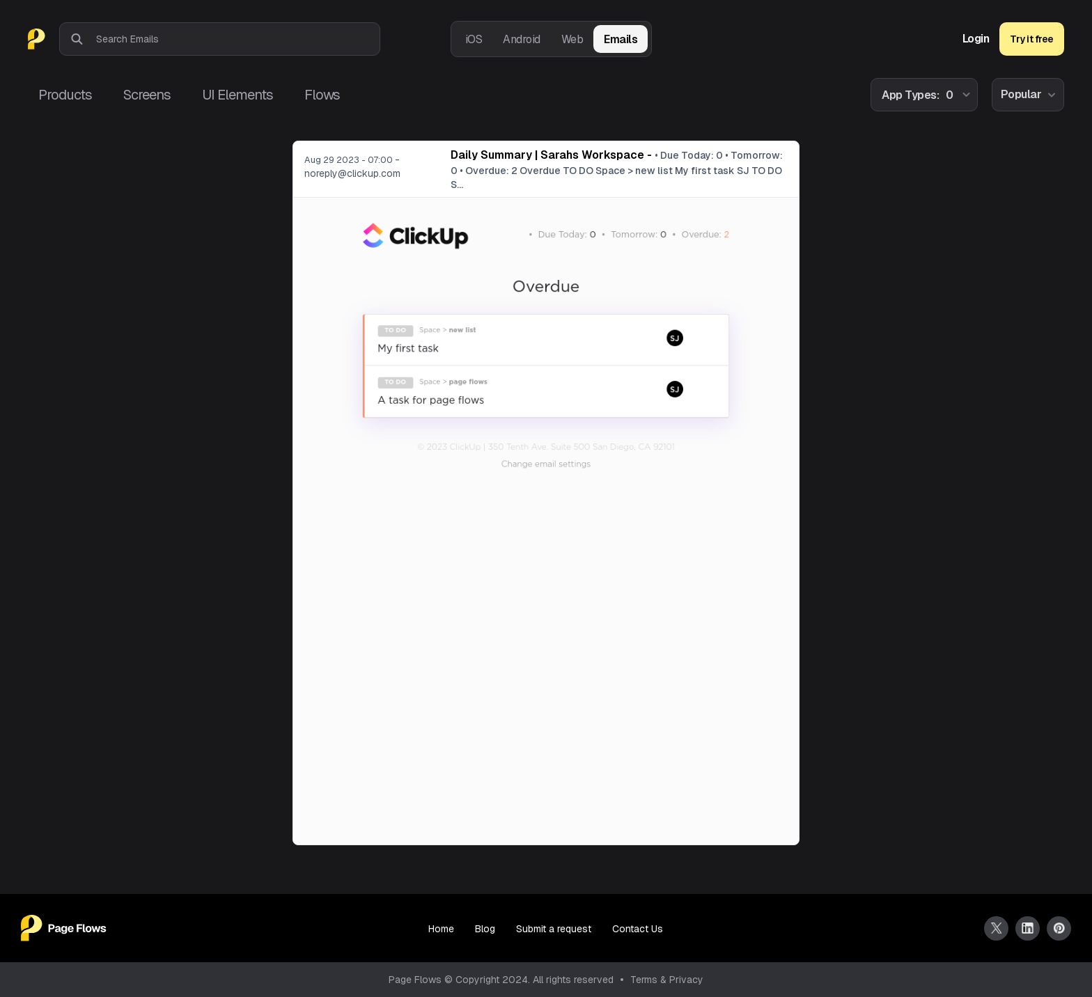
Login (976, 39)
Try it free (1032, 39)
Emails (620, 39)
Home (441, 929)
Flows (322, 95)
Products (65, 95)
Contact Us (637, 929)
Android (521, 39)
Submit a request (553, 929)
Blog (485, 929)
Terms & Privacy (666, 979)
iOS (474, 39)
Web (572, 39)
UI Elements (237, 95)
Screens (147, 95)
